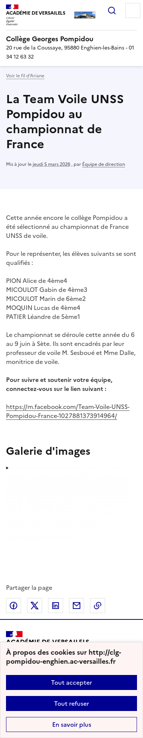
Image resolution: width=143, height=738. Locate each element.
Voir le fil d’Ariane (25, 75)
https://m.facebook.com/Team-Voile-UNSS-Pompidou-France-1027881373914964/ (67, 411)
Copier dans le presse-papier (97, 605)
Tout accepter (71, 682)
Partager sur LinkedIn (55, 605)
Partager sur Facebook (13, 605)
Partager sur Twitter (34, 605)
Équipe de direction (103, 164)
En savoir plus (71, 724)
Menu (132, 10)
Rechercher (111, 10)
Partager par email (76, 605)
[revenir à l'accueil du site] (71, 39)
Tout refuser (71, 703)
